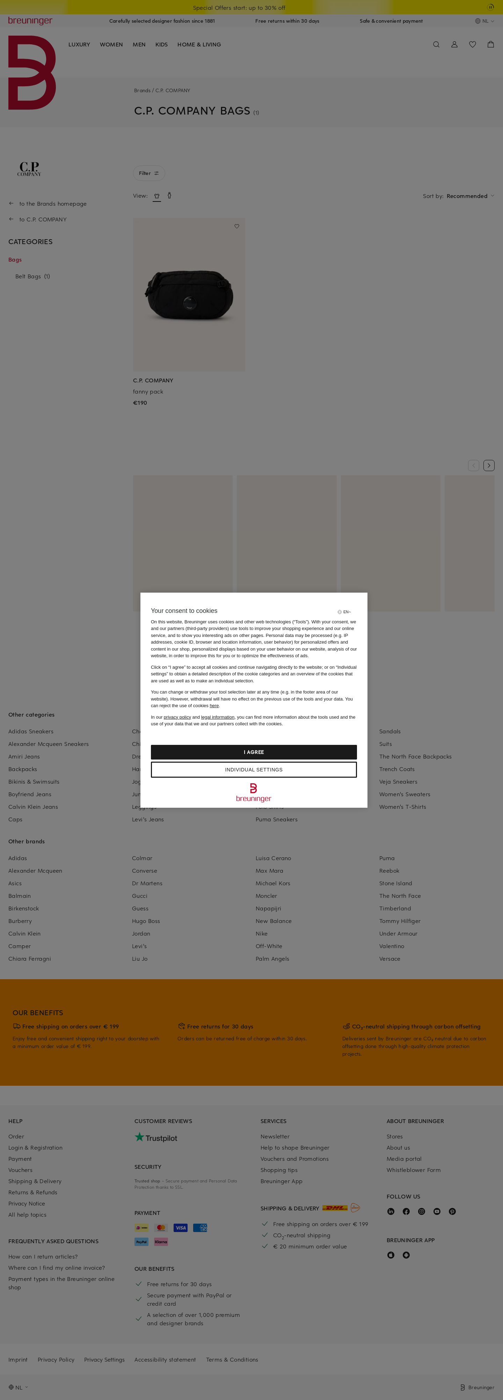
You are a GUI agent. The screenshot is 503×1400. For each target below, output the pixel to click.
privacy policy (177, 717)
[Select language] (344, 612)
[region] (253, 700)
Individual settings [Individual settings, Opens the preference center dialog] (254, 769)
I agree (254, 752)
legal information (217, 717)
